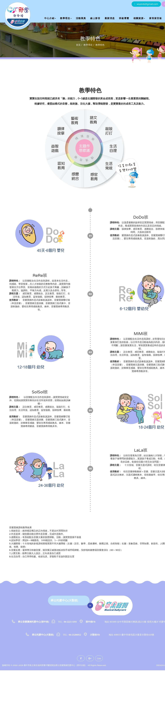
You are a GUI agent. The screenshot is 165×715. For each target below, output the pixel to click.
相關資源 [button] (139, 18)
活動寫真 (81, 18)
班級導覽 (124, 18)
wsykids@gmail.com (147, 4)
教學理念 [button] (66, 18)
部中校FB (90, 622)
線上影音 (95, 18)
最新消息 (110, 18)
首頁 (78, 45)
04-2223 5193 (70, 622)
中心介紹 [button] (50, 18)
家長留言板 (155, 18)
